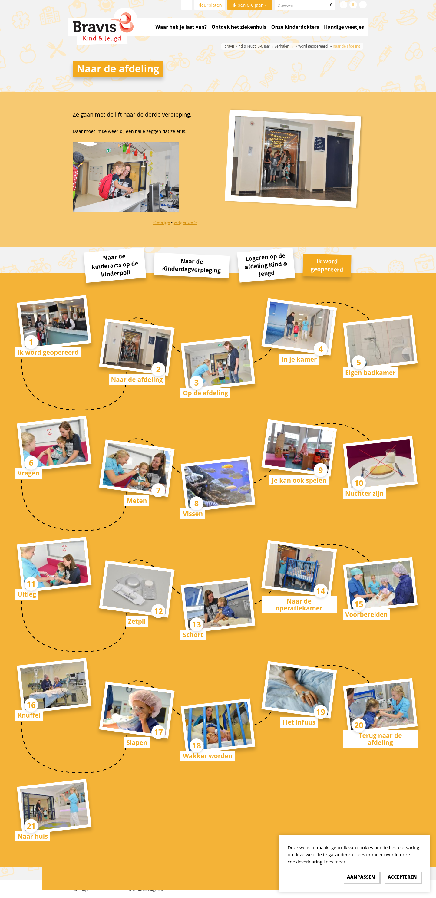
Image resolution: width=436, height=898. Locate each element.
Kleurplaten (209, 5)
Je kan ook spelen (299, 480)
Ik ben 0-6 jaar (250, 5)
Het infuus (299, 722)
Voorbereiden (366, 614)
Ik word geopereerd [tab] (327, 265)
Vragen (29, 473)
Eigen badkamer (370, 372)
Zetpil (137, 621)
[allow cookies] (402, 877)
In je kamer (299, 359)
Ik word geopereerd (48, 352)
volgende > (185, 222)
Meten (137, 500)
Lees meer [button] (335, 862)
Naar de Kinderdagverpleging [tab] (191, 265)
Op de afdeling (205, 393)
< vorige (161, 222)
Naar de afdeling (137, 379)
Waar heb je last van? (180, 27)
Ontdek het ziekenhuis (239, 27)
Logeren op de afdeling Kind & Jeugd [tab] (266, 265)
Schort (193, 634)
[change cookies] (361, 877)
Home (186, 5)
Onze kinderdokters (295, 27)
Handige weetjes (344, 27)
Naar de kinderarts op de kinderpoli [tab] (114, 265)
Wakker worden (208, 756)
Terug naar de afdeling (380, 739)
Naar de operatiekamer (299, 604)
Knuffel (29, 715)
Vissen (193, 513)
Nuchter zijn (364, 493)
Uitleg (27, 594)
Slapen (136, 742)
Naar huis (33, 836)
